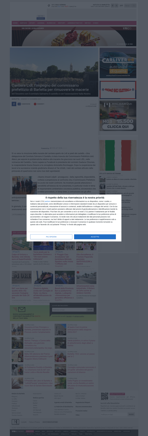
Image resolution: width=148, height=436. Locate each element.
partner (47, 201)
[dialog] (74, 218)
